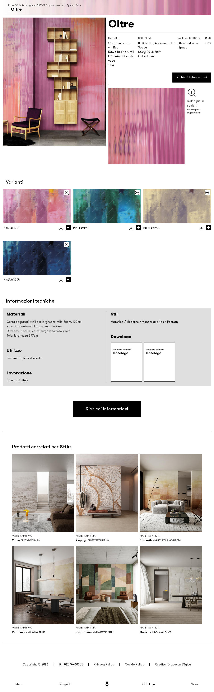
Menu (19, 684)
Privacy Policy (104, 665)
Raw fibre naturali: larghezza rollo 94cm (35, 326)
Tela (111, 65)
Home (11, 5)
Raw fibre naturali (121, 52)
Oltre (78, 5)
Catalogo (148, 684)
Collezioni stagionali (26, 5)
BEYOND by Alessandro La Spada (56, 5)
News (195, 684)
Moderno (133, 322)
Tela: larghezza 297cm (22, 336)
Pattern (172, 322)
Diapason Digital (180, 665)
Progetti (65, 684)
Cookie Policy (134, 665)
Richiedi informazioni (192, 77)
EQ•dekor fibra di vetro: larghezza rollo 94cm (38, 331)
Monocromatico (153, 322)
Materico (117, 322)
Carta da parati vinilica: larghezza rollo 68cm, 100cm (44, 322)
